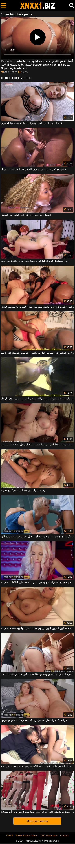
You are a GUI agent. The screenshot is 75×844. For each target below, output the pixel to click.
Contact (64, 835)
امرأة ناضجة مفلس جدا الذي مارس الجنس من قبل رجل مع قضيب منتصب (37, 444)
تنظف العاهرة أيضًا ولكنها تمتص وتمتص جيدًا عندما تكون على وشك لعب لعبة (37, 674)
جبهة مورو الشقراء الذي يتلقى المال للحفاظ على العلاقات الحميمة (36, 582)
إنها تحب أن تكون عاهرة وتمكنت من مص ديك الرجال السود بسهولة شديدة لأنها (37, 536)
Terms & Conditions (26, 835)
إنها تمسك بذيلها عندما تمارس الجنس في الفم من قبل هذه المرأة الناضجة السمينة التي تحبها (37, 352)
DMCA (9, 835)
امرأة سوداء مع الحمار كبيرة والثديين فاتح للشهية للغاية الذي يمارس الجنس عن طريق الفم (37, 766)
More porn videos (37, 821)
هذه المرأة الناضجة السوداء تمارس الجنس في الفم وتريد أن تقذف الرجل (37, 398)
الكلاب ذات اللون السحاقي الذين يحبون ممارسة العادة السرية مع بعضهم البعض (37, 306)
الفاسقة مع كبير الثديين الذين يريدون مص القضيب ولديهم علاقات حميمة (37, 628)
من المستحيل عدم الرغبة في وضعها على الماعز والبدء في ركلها (34, 261)
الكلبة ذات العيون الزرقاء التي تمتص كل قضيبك (26, 215)
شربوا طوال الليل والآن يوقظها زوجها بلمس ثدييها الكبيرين (32, 123)
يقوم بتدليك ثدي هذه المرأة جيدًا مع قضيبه (23, 490)
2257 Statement (49, 835)
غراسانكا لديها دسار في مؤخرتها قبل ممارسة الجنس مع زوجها (34, 720)
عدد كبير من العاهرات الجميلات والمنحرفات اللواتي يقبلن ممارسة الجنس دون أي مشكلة (37, 811)
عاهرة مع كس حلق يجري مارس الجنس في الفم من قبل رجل (34, 169)
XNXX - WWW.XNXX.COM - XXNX (37, 5)
